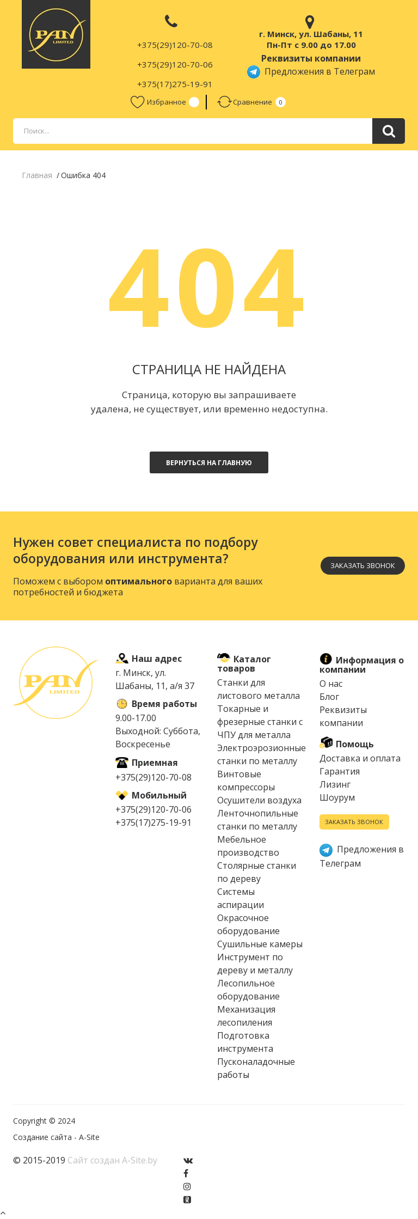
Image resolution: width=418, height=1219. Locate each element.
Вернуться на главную (209, 462)
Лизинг (335, 785)
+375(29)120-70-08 (175, 44)
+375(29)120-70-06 (175, 64)
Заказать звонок (362, 565)
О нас (330, 684)
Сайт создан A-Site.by (112, 1160)
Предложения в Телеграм (311, 71)
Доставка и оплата (360, 759)
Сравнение (244, 102)
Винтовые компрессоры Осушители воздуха (259, 787)
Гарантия (339, 772)
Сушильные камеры (260, 944)
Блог (329, 697)
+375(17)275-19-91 (175, 83)
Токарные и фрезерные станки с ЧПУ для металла (260, 722)
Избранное (158, 102)
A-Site (89, 1137)
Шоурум (337, 798)
